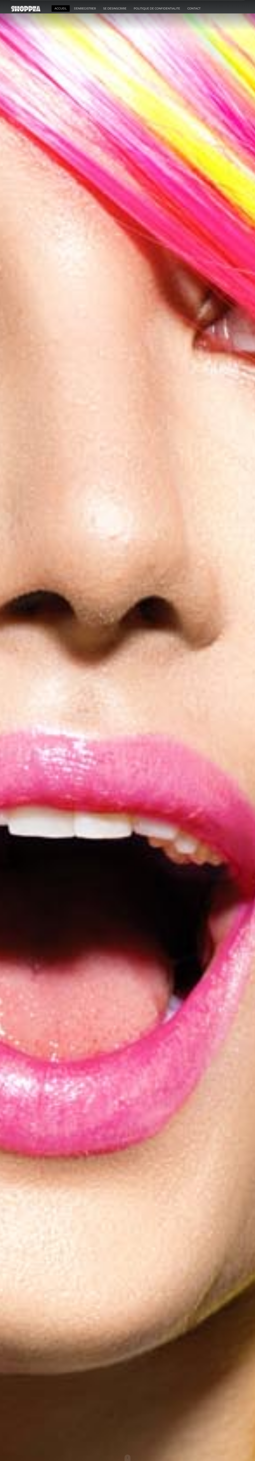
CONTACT (193, 8)
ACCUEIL (61, 8)
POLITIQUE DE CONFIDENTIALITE (157, 8)
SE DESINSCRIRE (115, 8)
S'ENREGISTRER (85, 8)
